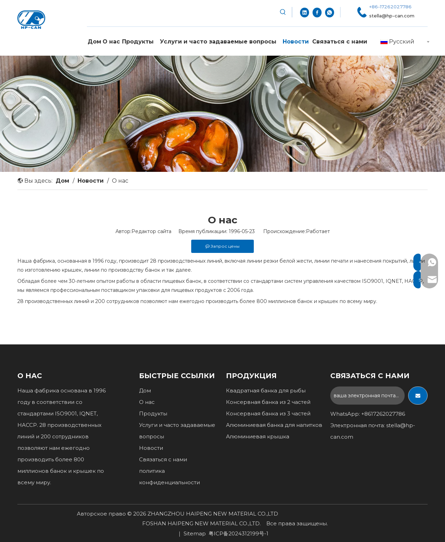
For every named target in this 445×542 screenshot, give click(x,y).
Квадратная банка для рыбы (266, 390)
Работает (318, 231)
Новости (151, 448)
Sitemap (195, 533)
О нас (147, 402)
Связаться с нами (163, 459)
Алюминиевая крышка (257, 436)
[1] (222, 114)
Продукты (153, 413)
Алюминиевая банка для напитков (274, 425)
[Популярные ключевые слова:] (283, 12)
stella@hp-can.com (391, 15)
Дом (145, 390)
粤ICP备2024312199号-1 (238, 533)
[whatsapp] (329, 12)
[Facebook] (317, 12)
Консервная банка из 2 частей (268, 402)
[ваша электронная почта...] (367, 395)
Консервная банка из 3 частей (268, 413)
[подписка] (418, 395)
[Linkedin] (304, 12)
